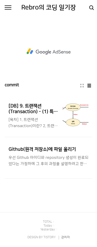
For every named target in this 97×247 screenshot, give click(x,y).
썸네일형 (82, 86)
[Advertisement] (48, 51)
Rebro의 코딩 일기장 (48, 7)
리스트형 (89, 86)
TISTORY (49, 237)
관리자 (65, 237)
